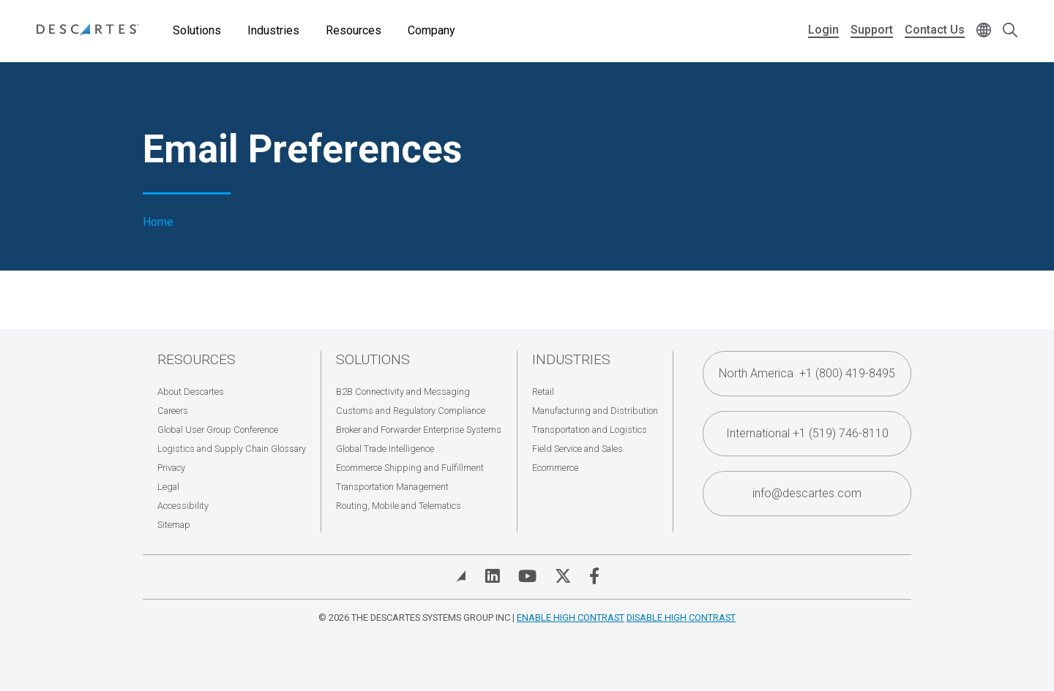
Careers (172, 410)
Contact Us (935, 30)
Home (158, 222)
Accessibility (183, 505)
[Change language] (983, 31)
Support (872, 30)
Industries (273, 30)
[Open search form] (1010, 31)
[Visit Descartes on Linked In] (492, 576)
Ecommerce (555, 467)
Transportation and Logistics (589, 429)
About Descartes (190, 391)
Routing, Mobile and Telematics (398, 505)
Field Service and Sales (577, 448)
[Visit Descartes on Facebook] (594, 576)
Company (431, 30)
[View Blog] (461, 576)
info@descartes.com (806, 493)
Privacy (171, 467)
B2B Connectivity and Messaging (403, 391)
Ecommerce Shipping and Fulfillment (410, 467)
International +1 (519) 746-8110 (807, 433)
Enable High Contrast (570, 617)
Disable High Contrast (681, 617)
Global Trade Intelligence (385, 448)
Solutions (197, 30)
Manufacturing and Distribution (595, 410)
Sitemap (173, 524)
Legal (168, 486)
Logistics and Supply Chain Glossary (231, 448)
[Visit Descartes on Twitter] (563, 576)
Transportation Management (392, 486)
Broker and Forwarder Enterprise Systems (418, 429)
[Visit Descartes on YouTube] (527, 576)
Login (823, 30)
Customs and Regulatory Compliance (410, 410)
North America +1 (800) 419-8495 (807, 373)
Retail (543, 391)
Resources (353, 30)
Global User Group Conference (217, 429)
